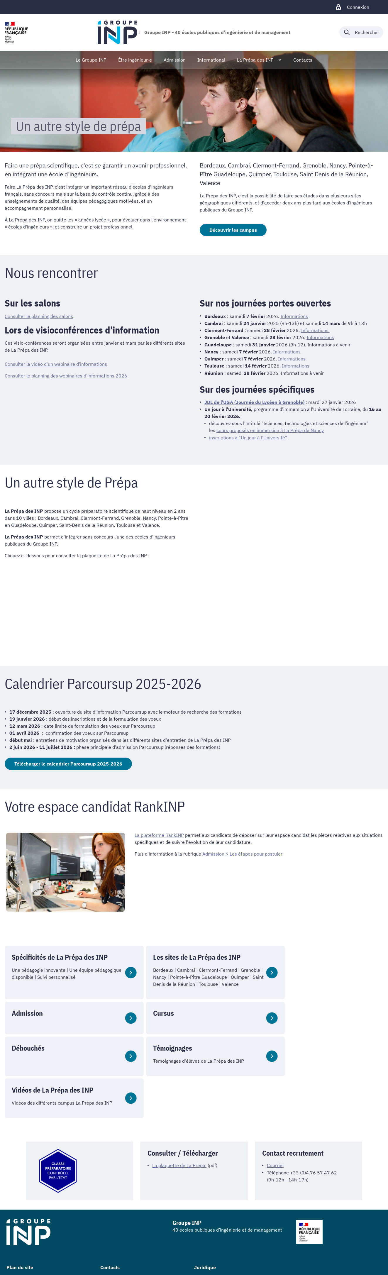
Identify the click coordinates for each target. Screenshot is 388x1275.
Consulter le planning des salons (39, 316)
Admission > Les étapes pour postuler (242, 853)
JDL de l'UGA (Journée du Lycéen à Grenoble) (254, 401)
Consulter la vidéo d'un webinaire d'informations (56, 364)
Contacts (110, 1239)
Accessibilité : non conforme (224, 1260)
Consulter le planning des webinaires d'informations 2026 (66, 376)
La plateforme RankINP (159, 834)
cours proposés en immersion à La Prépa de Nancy (270, 430)
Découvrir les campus (233, 230)
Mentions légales (212, 1250)
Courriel (275, 1136)
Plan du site (19, 1239)
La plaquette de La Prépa (179, 1136)
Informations (294, 316)
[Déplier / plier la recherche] (361, 32)
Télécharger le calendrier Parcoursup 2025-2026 (68, 763)
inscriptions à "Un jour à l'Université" (248, 437)
